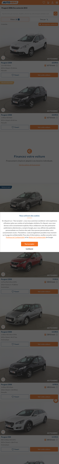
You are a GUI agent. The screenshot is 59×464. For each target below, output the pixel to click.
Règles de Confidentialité (37, 237)
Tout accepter (29, 244)
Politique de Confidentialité (15, 237)
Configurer (29, 249)
